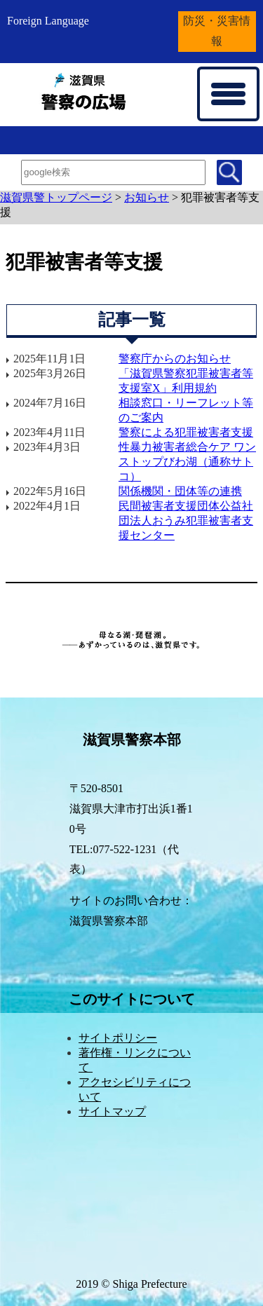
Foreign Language (48, 21)
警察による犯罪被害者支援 (186, 432)
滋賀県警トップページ (56, 197)
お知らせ (146, 197)
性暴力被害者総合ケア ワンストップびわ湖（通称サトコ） (187, 461)
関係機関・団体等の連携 (180, 491)
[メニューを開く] (228, 94)
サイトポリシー (118, 1038)
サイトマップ (112, 1111)
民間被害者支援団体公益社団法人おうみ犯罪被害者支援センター (186, 520)
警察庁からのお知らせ (175, 359)
